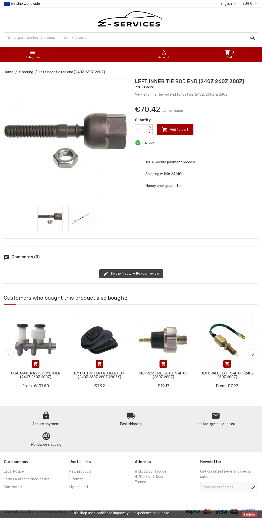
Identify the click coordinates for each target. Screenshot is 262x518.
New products (80, 471)
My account (78, 487)
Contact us (13, 487)
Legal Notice (14, 471)
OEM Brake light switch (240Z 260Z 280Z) (227, 375)
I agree (249, 514)
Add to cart (175, 130)
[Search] (131, 38)
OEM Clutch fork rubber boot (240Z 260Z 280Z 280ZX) (99, 375)
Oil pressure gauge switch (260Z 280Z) (163, 375)
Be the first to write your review (131, 273)
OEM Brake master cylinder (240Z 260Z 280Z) (35, 375)
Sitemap (76, 479)
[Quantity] (141, 129)
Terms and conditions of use (27, 479)
